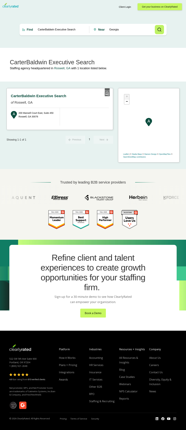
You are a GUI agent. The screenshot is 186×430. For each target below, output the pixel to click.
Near (101, 29)
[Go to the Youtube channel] (169, 419)
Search (159, 29)
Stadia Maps (137, 154)
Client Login (125, 7)
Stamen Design (150, 154)
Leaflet (126, 154)
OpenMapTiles (165, 154)
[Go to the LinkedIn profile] (157, 419)
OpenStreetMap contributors (134, 157)
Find (30, 29)
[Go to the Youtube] (163, 419)
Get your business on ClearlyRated (159, 6)
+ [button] (127, 96)
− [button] (127, 101)
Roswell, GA (62, 68)
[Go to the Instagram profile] (175, 419)
